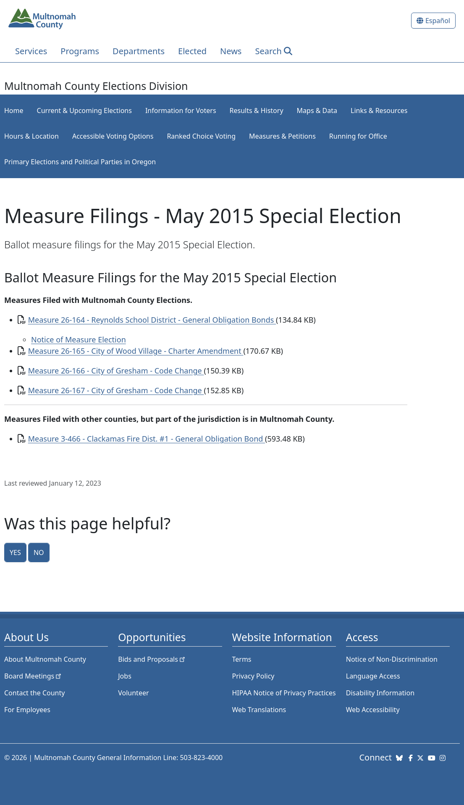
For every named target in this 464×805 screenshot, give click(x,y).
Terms (242, 659)
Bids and (152, 659)
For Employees (27, 709)
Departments (139, 51)
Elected (192, 51)
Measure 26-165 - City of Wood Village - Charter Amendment (136, 351)
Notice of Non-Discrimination (392, 659)
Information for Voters (180, 110)
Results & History (256, 110)
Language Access (373, 676)
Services (31, 51)
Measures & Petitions (282, 136)
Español (437, 20)
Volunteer (133, 692)
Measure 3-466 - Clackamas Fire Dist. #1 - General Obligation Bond (146, 439)
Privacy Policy (253, 676)
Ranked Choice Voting (201, 136)
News (230, 51)
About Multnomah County (45, 659)
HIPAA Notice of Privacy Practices (284, 692)
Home (14, 110)
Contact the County (34, 692)
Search (268, 51)
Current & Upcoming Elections (84, 110)
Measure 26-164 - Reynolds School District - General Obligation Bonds (152, 320)
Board (33, 676)
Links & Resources (379, 110)
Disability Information (380, 692)
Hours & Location (31, 136)
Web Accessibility (373, 709)
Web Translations (259, 709)
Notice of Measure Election (78, 339)
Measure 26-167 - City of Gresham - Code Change (116, 390)
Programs (79, 51)
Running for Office (358, 136)
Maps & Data (317, 110)
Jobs (124, 676)
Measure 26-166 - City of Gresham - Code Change (116, 371)
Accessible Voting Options (112, 136)
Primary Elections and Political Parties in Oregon (80, 161)
